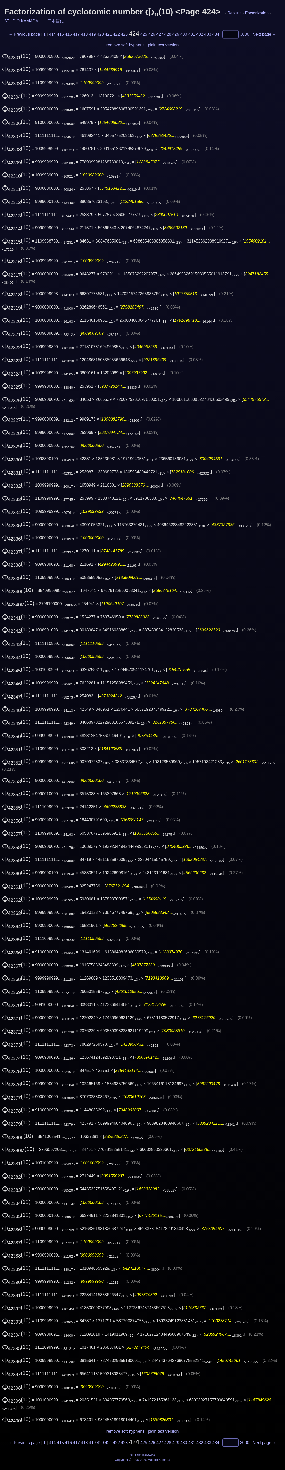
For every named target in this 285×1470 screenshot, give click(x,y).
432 (199, 34)
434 (215, 34)
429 (175, 34)
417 (76, 34)
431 (191, 34)
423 (124, 34)
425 (143, 34)
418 (84, 34)
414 (52, 34)
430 (183, 34)
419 (92, 34)
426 (151, 34)
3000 (244, 34)
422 (116, 34)
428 (167, 34)
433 (207, 34)
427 (159, 34)
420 (100, 34)
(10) (16, 56)
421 (108, 34)
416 (68, 34)
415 (60, 34)
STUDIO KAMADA (21, 21)
